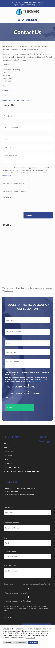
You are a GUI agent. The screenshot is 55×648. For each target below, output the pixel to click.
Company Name (10, 551)
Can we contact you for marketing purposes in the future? (25, 168)
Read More (30, 638)
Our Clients (8, 455)
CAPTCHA (6, 197)
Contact (6, 459)
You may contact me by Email (13, 183)
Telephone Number (11, 523)
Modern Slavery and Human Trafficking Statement (21, 471)
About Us (7, 447)
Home (6, 443)
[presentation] (20, 204)
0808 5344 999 (30, 2)
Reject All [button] (7, 642)
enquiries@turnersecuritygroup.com (16, 100)
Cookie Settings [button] (20, 642)
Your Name (9, 507)
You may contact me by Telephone (15, 191)
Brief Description (11, 565)
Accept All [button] (33, 642)
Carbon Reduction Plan (12, 467)
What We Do (8, 451)
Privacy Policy (6, 175)
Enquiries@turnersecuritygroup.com (27, 5)
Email (7, 538)
